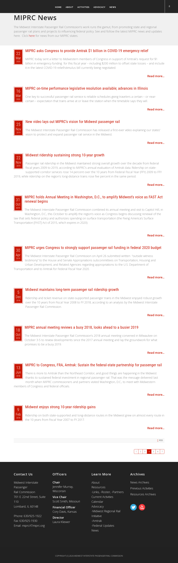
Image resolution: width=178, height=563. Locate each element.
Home (54, 7)
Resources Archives (143, 494)
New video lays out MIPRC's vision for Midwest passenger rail (72, 121)
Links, (96, 492)
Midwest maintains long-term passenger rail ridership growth (72, 289)
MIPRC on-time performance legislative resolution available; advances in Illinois (86, 88)
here (32, 36)
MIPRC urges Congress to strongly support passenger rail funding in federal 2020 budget (93, 247)
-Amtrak (96, 521)
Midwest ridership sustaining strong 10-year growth (64, 155)
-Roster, (106, 492)
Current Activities (102, 497)
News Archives (139, 482)
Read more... (155, 76)
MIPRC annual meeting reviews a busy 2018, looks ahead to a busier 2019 (81, 327)
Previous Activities (141, 488)
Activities (82, 7)
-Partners (118, 492)
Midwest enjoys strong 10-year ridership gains (60, 407)
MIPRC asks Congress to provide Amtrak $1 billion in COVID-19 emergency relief (86, 51)
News (114, 7)
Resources (98, 487)
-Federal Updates (102, 525)
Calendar (97, 502)
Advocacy (99, 7)
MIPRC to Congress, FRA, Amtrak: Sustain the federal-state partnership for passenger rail (93, 365)
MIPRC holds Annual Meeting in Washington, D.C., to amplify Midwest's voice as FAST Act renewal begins (94, 199)
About (67, 7)
